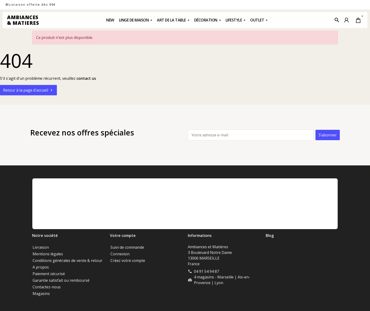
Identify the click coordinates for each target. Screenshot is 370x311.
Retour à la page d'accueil (28, 90)
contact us (86, 78)
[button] (337, 20)
